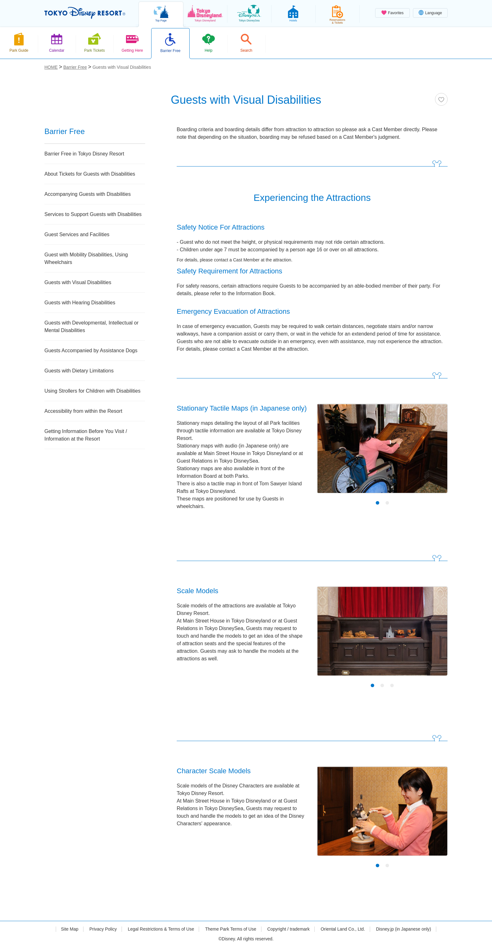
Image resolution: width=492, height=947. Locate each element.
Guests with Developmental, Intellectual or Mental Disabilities (91, 326)
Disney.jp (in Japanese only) (403, 929)
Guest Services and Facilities (76, 234)
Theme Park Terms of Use (230, 929)
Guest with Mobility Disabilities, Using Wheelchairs (86, 258)
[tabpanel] (382, 452)
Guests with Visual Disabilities (77, 282)
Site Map (69, 929)
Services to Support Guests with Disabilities (93, 214)
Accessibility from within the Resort (83, 411)
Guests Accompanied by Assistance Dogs (90, 350)
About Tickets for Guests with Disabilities (89, 174)
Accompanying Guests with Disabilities (87, 194)
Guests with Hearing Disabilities (79, 302)
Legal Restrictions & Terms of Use (161, 929)
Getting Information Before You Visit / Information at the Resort (85, 435)
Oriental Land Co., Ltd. (343, 929)
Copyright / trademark (288, 929)
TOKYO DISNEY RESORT (84, 13)
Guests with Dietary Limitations (79, 370)
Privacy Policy (103, 929)
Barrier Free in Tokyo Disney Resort (84, 153)
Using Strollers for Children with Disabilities (92, 391)
